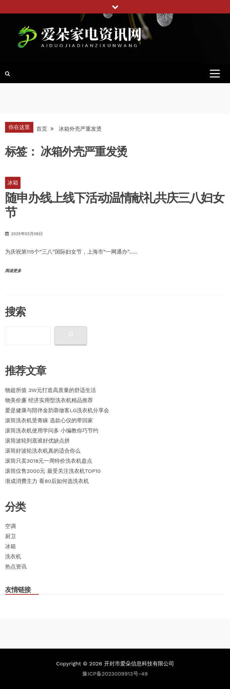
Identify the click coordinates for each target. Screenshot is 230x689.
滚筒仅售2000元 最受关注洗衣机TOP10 (53, 471)
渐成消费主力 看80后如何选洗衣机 (47, 481)
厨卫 (10, 536)
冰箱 (12, 182)
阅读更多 (13, 270)
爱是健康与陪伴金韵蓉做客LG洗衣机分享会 (57, 410)
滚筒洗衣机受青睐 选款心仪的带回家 (49, 420)
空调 (10, 526)
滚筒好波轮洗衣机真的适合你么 (42, 451)
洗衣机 (13, 556)
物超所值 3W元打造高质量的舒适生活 (50, 390)
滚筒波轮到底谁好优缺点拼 (37, 440)
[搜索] (71, 335)
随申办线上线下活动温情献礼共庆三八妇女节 (114, 205)
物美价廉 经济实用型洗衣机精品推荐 (49, 400)
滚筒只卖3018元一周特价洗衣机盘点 (48, 461)
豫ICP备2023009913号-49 (114, 673)
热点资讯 (16, 566)
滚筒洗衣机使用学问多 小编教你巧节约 (51, 430)
